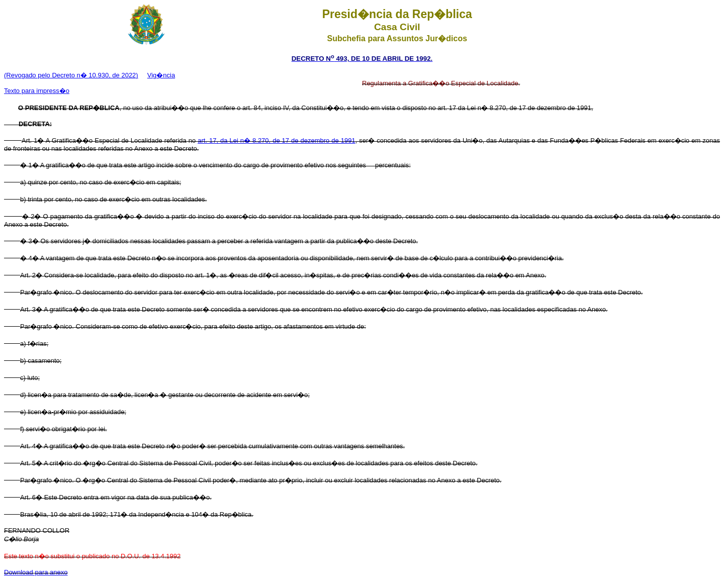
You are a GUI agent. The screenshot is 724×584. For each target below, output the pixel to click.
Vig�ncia (161, 75)
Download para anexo (35, 572)
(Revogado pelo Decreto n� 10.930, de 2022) (71, 75)
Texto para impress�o (36, 90)
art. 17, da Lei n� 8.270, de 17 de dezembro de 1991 (276, 140)
